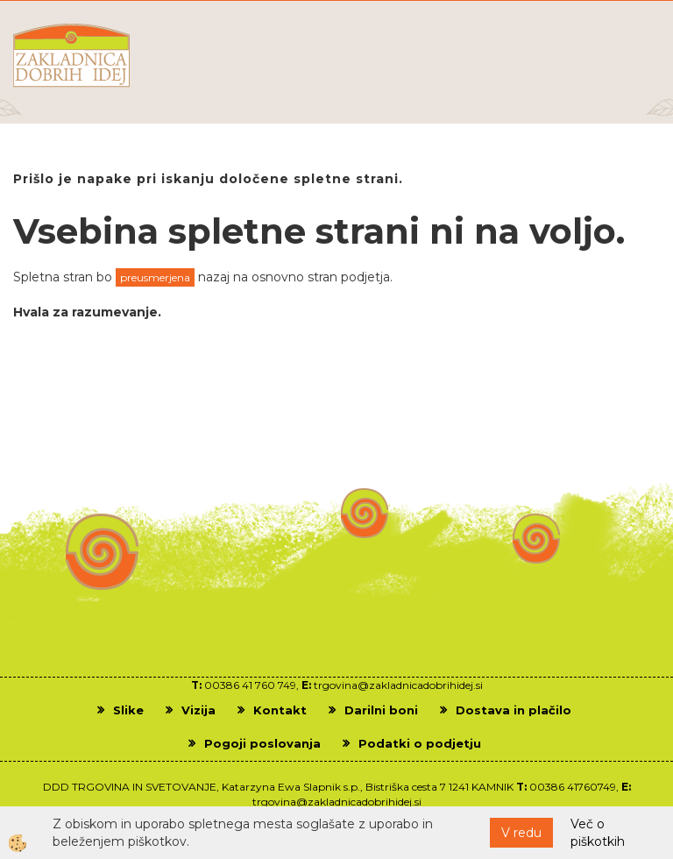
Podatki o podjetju (419, 743)
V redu (521, 833)
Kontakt (280, 710)
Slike (128, 710)
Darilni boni (381, 710)
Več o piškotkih (597, 832)
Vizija (198, 710)
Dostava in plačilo (513, 710)
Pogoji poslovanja (262, 743)
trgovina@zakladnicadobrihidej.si (398, 685)
